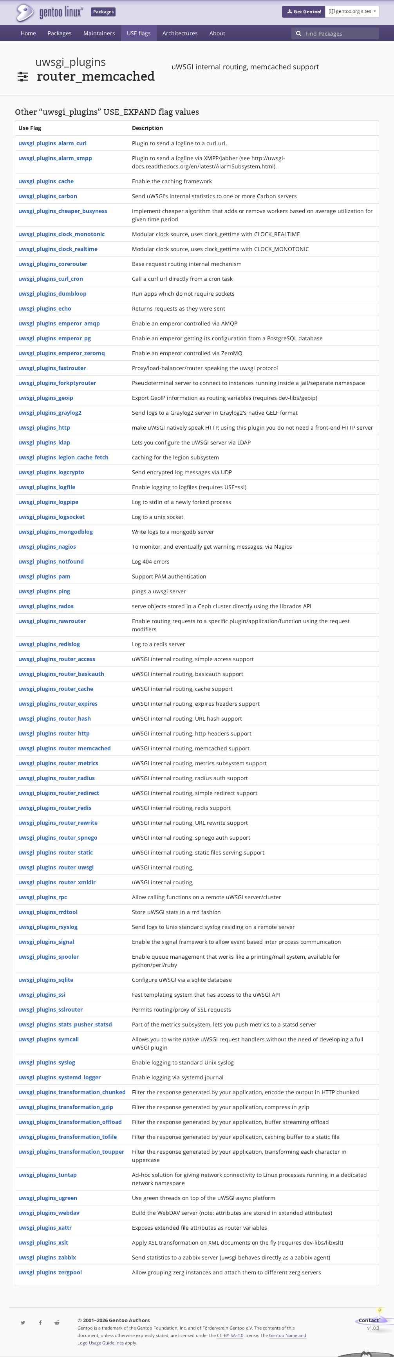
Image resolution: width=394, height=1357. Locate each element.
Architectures (180, 33)
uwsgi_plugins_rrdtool (48, 912)
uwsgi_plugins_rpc (42, 897)
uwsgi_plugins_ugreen (47, 1198)
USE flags (139, 33)
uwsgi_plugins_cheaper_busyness (62, 211)
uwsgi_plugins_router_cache (55, 688)
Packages (60, 33)
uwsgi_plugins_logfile (46, 487)
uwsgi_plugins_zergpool (50, 1272)
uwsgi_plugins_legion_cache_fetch (63, 457)
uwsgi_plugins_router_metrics (58, 763)
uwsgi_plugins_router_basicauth (61, 674)
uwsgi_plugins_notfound (51, 561)
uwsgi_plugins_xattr (45, 1227)
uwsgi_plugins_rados (46, 606)
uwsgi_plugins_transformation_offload (70, 1122)
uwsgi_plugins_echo (44, 308)
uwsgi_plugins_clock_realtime (58, 249)
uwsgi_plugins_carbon (47, 196)
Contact (369, 1320)
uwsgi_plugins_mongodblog (55, 531)
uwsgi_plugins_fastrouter (52, 368)
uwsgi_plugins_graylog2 (49, 412)
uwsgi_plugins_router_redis (54, 807)
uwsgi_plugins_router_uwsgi (56, 867)
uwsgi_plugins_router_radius (56, 778)
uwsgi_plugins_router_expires (58, 703)
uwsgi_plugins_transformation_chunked (72, 1092)
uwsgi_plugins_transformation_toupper (71, 1151)
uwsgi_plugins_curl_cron (50, 278)
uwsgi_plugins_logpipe (48, 502)
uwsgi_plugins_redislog (49, 644)
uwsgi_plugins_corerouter (52, 263)
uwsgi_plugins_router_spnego (58, 837)
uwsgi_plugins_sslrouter (50, 1009)
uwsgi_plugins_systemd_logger (59, 1077)
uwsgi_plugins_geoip (45, 397)
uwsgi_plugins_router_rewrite (58, 822)
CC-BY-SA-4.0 (230, 1335)
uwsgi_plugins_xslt (43, 1242)
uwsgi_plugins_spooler (48, 956)
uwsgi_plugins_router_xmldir (57, 882)
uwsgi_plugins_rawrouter (52, 621)
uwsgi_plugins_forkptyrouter (57, 383)
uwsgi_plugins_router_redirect (58, 793)
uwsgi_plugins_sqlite (45, 979)
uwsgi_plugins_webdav (49, 1212)
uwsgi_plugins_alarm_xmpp (55, 158)
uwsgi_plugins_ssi (41, 994)
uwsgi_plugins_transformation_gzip (65, 1107)
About (217, 33)
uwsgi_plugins (70, 61)
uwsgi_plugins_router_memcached (64, 748)
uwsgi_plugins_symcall (48, 1039)
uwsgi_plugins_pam (44, 576)
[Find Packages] (342, 33)
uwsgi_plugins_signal (46, 941)
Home (28, 33)
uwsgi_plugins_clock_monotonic (61, 234)
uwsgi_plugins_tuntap (47, 1174)
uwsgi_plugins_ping (44, 591)
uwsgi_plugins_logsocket (51, 516)
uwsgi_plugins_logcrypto (51, 472)
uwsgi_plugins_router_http (54, 733)
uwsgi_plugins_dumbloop (52, 293)
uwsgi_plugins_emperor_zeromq (61, 353)
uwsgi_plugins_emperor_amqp (59, 323)
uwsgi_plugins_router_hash (54, 718)
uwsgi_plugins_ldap (44, 442)
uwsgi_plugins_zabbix (47, 1257)
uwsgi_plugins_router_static (55, 852)
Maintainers (99, 33)
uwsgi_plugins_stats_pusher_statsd (65, 1024)
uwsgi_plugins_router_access (56, 659)
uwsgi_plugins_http (44, 427)
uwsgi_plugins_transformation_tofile (67, 1136)
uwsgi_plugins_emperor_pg (54, 338)
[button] (303, 12)
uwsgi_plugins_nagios (47, 546)
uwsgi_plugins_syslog (46, 1062)
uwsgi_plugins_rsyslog (48, 927)
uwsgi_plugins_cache (46, 181)
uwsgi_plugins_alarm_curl (52, 143)
